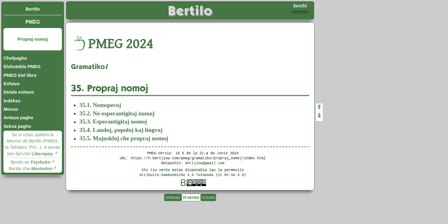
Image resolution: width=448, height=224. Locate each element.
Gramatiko (88, 66)
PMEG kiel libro (19, 75)
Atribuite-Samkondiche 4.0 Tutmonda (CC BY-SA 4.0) (192, 174)
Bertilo (33, 9)
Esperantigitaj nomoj (113, 121)
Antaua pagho (18, 117)
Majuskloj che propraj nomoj (123, 138)
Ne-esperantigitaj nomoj (117, 113)
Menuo (10, 109)
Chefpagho (15, 58)
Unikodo (173, 197)
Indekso (11, 100)
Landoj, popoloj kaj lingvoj (120, 130)
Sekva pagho (17, 126)
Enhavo (11, 83)
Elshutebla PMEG (21, 66)
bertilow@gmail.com (204, 163)
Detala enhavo (18, 92)
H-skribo (191, 197)
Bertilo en (30, 162)
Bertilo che (30, 168)
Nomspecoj (100, 105)
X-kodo (208, 197)
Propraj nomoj (32, 39)
